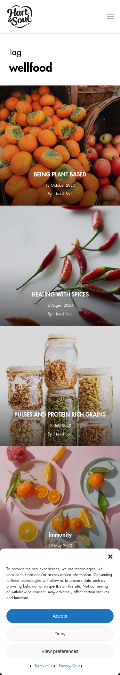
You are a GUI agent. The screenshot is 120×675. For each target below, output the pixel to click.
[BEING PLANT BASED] (60, 145)
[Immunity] (60, 506)
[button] (110, 556)
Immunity (60, 535)
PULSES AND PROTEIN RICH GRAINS (60, 415)
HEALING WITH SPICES (60, 294)
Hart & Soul (63, 194)
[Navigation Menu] (110, 16)
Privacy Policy (70, 666)
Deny (60, 633)
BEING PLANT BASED (60, 174)
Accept (60, 616)
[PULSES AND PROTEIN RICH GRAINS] (60, 386)
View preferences (60, 651)
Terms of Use (45, 666)
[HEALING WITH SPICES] (60, 266)
